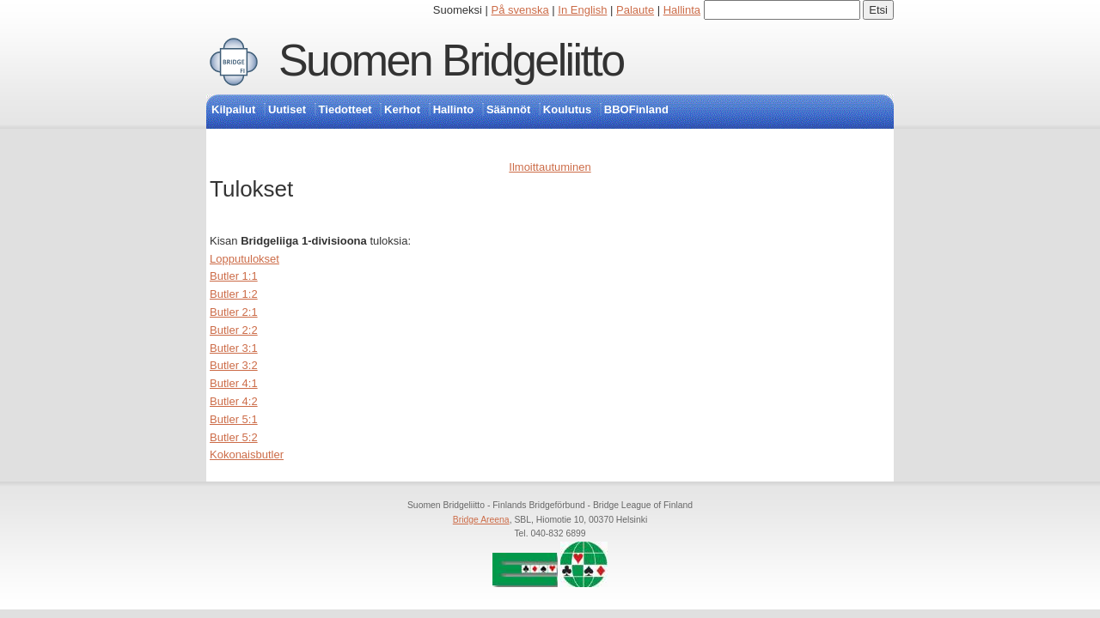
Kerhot (402, 109)
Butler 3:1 (234, 348)
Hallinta (681, 9)
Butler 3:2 (234, 365)
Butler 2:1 (234, 312)
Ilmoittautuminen (549, 167)
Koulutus (567, 109)
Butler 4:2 (234, 401)
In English (582, 9)
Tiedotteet (345, 109)
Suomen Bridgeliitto (451, 60)
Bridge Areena (481, 519)
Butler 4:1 (234, 383)
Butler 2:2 (234, 330)
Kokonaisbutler (247, 454)
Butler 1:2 (234, 294)
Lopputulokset (244, 258)
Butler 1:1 (234, 276)
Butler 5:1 (234, 419)
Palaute (635, 9)
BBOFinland (636, 109)
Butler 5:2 (234, 437)
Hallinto (453, 109)
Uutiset (287, 109)
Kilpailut (233, 109)
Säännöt (508, 109)
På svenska (520, 9)
